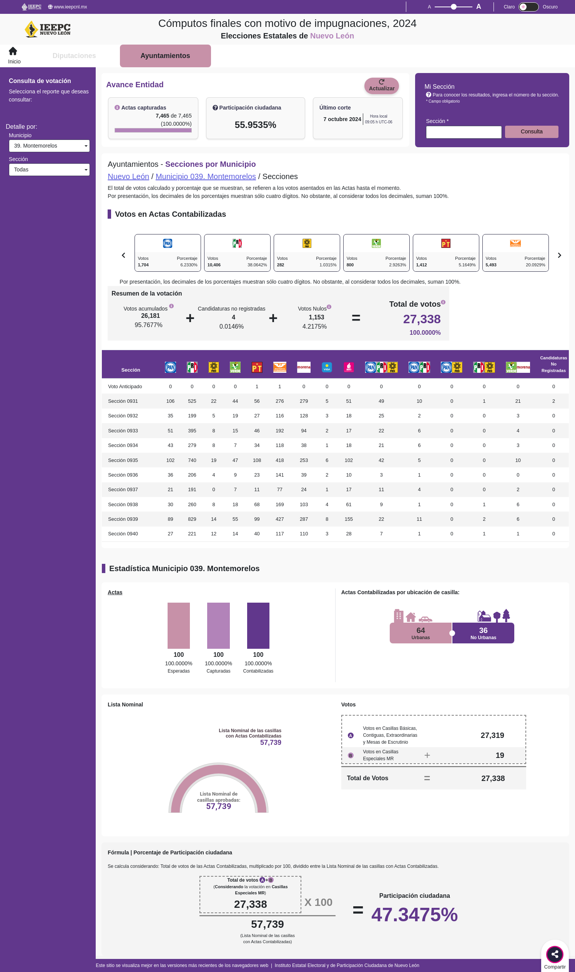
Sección (18, 159)
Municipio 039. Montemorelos (206, 176)
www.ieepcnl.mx (67, 7)
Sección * (437, 121)
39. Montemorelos (34, 146)
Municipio (20, 135)
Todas (19, 169)
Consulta (532, 131)
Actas (115, 592)
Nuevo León (128, 176)
